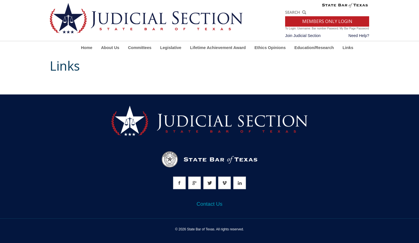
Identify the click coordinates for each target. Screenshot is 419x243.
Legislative (170, 47)
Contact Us (209, 204)
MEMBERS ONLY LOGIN (327, 21)
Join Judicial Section (303, 35)
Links (348, 47)
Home (86, 47)
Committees (140, 47)
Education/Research (314, 47)
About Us (110, 47)
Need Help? (358, 35)
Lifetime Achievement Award (218, 47)
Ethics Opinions (270, 47)
